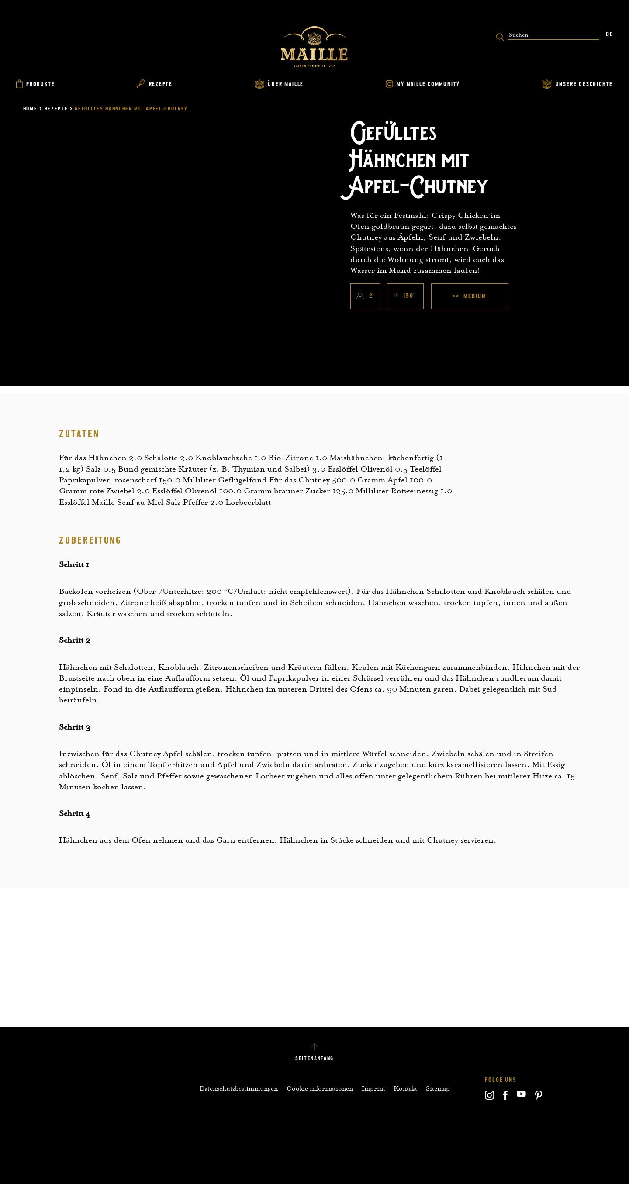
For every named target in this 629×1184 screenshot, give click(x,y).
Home (30, 109)
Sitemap (438, 1088)
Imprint (373, 1088)
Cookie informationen (320, 1088)
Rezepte (56, 109)
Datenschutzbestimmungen (239, 1088)
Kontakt (405, 1088)
